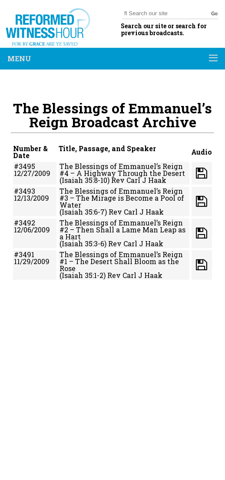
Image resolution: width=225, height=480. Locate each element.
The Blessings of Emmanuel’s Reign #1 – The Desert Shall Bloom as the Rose (121, 261)
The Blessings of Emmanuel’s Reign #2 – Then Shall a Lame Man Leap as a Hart (122, 229)
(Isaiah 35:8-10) (84, 180)
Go (214, 13)
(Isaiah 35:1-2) (83, 275)
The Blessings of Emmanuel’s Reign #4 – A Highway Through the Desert (122, 170)
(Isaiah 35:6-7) (83, 211)
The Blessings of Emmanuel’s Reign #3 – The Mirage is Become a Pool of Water (122, 197)
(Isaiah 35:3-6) (83, 243)
